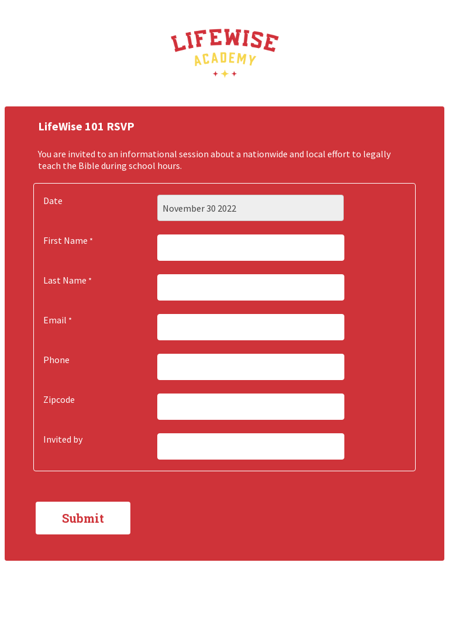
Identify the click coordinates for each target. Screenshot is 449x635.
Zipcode (59, 399)
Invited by (62, 439)
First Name (65, 240)
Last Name (65, 280)
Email (55, 320)
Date (53, 200)
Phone (56, 359)
